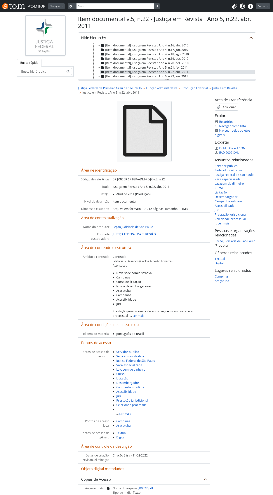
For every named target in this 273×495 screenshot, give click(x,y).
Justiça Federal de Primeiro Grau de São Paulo (110, 88)
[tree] (167, 61)
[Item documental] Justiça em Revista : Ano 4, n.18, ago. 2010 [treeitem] (144, 54)
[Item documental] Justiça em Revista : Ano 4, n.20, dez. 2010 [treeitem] (144, 63)
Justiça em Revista (224, 88)
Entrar (262, 6)
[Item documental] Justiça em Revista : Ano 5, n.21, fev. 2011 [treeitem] (144, 67)
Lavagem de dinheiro (130, 369)
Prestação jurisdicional (132, 400)
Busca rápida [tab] (29, 63)
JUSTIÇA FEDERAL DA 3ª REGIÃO (134, 234)
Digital (120, 437)
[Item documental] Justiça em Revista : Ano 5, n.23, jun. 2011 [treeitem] (144, 76)
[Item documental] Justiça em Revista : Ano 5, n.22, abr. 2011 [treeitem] (144, 72)
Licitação (122, 378)
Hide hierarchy (93, 37)
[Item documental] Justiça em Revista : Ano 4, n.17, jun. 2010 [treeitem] (144, 50)
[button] (234, 6)
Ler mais (138, 316)
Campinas (123, 421)
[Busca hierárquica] (41, 71)
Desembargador (127, 383)
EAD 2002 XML (227, 153)
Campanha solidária (130, 387)
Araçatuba (123, 425)
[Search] (115, 6)
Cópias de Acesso (96, 479)
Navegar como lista (230, 126)
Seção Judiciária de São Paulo (133, 227)
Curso (120, 374)
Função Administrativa (161, 88)
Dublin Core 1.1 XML (231, 148)
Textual (121, 433)
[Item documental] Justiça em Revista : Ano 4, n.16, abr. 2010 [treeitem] (144, 45)
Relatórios (224, 122)
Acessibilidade (126, 392)
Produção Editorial (195, 88)
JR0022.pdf (145, 488)
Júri (118, 396)
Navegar (55, 6)
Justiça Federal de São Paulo (135, 361)
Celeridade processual (131, 405)
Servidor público (127, 352)
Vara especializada (129, 365)
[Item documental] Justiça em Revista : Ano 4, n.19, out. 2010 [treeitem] (144, 58)
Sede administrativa (130, 356)
